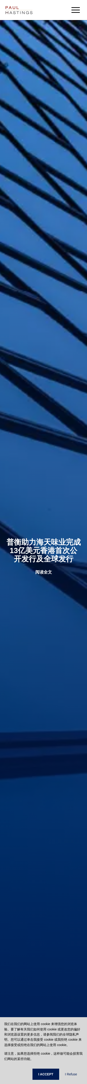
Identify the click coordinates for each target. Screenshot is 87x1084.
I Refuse (71, 1074)
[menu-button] (75, 10)
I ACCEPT (45, 1074)
